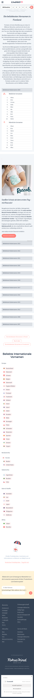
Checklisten (20, 632)
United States (8, 465)
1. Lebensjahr (5, 620)
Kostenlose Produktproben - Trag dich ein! (17, 562)
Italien (6, 411)
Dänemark (7, 382)
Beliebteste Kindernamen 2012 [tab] (11, 309)
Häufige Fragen (20, 610)
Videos (18, 622)
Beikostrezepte (20, 634)
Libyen (6, 523)
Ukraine (6, 442)
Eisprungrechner (21, 639)
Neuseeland (8, 508)
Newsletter (4, 634)
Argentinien (8, 475)
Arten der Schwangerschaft (23, 614)
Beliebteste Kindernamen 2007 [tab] (11, 324)
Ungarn (6, 446)
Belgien (6, 379)
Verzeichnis (20, 641)
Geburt (3, 615)
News (3, 622)
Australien (7, 493)
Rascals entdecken (8, 236)
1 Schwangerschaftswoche (13, 8)
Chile (6, 482)
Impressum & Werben (9, 668)
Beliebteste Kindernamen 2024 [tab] (11, 90)
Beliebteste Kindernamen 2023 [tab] (11, 243)
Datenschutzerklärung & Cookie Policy (21, 668)
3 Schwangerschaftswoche (19, 8)
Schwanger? (5, 610)
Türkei (6, 439)
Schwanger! (16, 10)
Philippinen (7, 511)
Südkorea (7, 515)
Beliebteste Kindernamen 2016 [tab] (11, 295)
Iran (5, 497)
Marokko (7, 527)
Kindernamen (23, 10)
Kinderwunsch (5, 608)
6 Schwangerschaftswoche (29, 8)
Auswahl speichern (17, 685)
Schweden (7, 428)
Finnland (7, 393)
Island (6, 407)
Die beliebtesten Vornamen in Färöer (17, 337)
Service (3, 625)
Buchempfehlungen (21, 619)
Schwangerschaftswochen (23, 607)
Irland (6, 404)
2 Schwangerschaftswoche (16, 8)
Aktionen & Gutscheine (7, 639)
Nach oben (17, 341)
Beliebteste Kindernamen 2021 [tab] (11, 258)
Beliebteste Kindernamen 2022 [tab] (11, 251)
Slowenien (7, 432)
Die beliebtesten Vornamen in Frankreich (17, 344)
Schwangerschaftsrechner (23, 636)
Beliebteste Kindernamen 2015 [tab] (11, 302)
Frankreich (7, 397)
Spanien (7, 435)
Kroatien (7, 414)
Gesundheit (20, 617)
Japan (6, 504)
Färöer (6, 389)
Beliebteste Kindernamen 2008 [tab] (11, 317)
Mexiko (6, 461)
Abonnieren (30, 593)
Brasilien (7, 478)
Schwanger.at (9, 10)
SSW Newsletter (6, 7)
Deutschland (8, 368)
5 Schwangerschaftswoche (26, 8)
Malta (6, 418)
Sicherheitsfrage (7, 590)
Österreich (7, 372)
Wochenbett (5, 617)
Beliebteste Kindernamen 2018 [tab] (11, 280)
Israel (6, 501)
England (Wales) (9, 386)
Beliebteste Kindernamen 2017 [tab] (11, 287)
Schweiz (7, 375)
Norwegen (7, 421)
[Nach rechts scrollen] (31, 7)
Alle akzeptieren (17, 688)
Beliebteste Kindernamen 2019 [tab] (11, 273)
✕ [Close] (31, 676)
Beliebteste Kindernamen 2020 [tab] (11, 265)
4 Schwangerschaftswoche (23, 8)
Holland (6, 400)
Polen (6, 425)
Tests (3, 636)
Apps (3, 641)
